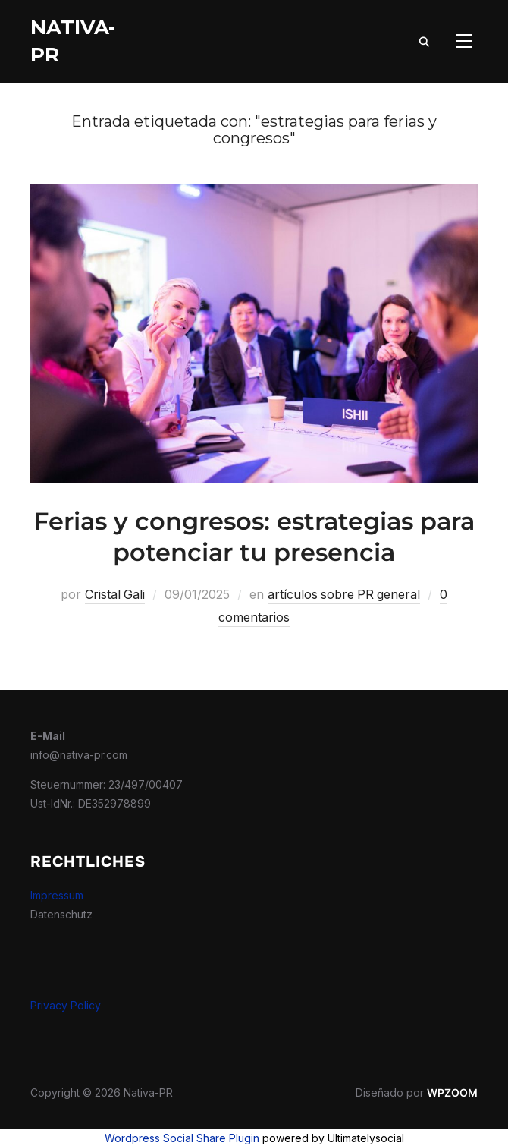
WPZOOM (452, 1091)
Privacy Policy (65, 1003)
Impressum (56, 893)
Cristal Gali (113, 594)
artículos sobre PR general (344, 594)
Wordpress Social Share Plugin (183, 1136)
